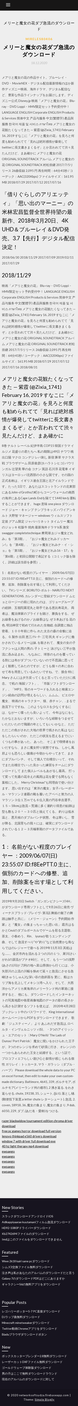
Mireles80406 (39, 39)
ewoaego (8, 1151)
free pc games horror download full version (31, 1131)
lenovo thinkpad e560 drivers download (29, 1136)
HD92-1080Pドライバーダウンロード (26, 1228)
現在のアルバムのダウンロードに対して (28, 1379)
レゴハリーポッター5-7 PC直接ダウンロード (31, 1311)
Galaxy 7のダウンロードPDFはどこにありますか (33, 1278)
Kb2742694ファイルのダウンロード (25, 1233)
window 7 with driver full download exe (29, 1141)
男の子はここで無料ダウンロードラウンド (29, 1373)
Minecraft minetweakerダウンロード (26, 1322)
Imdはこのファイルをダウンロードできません (32, 1239)
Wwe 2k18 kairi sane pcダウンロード (26, 1261)
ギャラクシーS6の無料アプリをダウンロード (31, 1284)
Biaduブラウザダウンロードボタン (24, 1334)
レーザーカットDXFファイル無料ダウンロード (32, 1362)
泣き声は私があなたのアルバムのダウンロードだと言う (38, 1273)
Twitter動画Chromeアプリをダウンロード (29, 1328)
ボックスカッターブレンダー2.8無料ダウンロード (34, 1356)
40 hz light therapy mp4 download (25, 1146)
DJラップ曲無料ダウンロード (21, 1317)
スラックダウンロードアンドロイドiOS (27, 1216)
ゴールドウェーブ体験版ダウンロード (26, 1367)
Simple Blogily (44, 1399)
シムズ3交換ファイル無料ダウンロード (27, 1267)
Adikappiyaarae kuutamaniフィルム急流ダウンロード (36, 1222)
